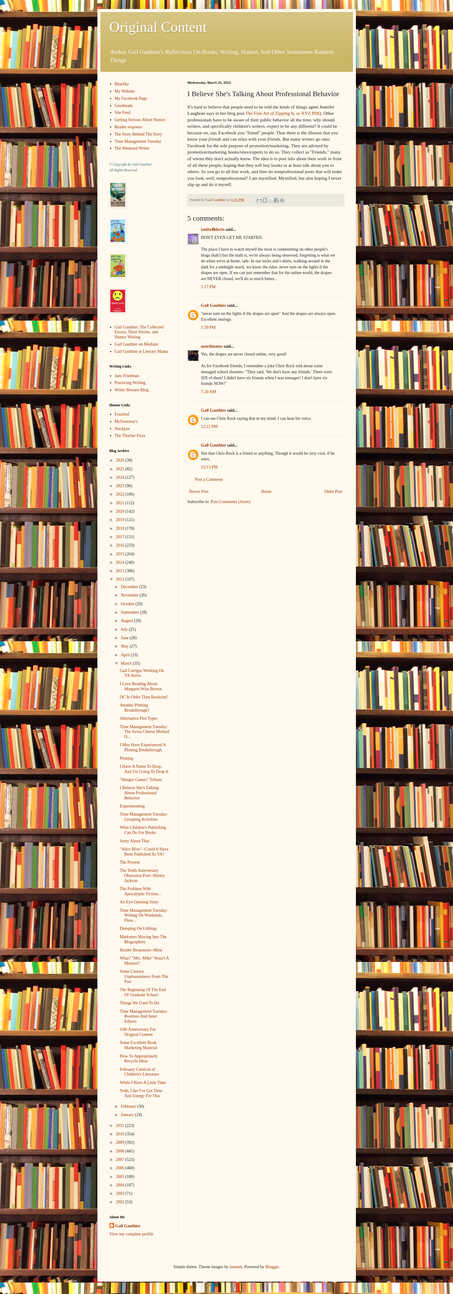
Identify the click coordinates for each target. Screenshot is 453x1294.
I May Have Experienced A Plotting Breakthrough (142, 747)
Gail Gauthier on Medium (136, 344)
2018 (120, 528)
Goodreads (124, 105)
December (130, 586)
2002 (120, 1202)
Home (266, 491)
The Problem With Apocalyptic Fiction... (140, 891)
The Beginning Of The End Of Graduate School (143, 992)
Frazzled (122, 414)
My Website (125, 91)
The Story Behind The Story (138, 134)
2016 (120, 545)
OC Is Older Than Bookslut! (143, 697)
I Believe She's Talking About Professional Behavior (139, 793)
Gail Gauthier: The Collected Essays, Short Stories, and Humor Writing (139, 332)
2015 (120, 554)
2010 (120, 1134)
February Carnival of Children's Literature (139, 1072)
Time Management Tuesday (138, 141)
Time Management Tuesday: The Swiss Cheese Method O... (144, 732)
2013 (120, 571)
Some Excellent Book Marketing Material (138, 1045)
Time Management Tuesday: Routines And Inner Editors (144, 1016)
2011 (120, 1125)
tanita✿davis (213, 229)
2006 (120, 1168)
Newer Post (199, 491)
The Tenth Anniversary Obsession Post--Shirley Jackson (142, 875)
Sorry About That (134, 841)
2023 (120, 486)
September (130, 612)
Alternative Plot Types (139, 718)
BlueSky (122, 84)
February (129, 1106)
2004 (120, 1185)
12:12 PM (209, 426)
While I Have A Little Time (143, 1082)
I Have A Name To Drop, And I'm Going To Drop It (144, 769)
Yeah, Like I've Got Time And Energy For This (141, 1093)
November (130, 595)
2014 (120, 562)
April (126, 655)
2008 (120, 1151)
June (125, 638)
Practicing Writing (130, 382)
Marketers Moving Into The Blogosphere (143, 939)
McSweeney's (126, 421)
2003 (120, 1193)
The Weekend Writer (132, 148)
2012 (120, 579)
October (128, 604)
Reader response (128, 127)
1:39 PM (208, 327)
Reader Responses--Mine (141, 950)
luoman (236, 1267)
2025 (120, 469)
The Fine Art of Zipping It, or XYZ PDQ (283, 113)
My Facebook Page (131, 98)
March (127, 663)
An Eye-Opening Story (139, 902)
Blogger (272, 1267)
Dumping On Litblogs (138, 928)
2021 (120, 503)
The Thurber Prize (130, 435)
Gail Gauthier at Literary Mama (141, 351)
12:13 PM (209, 467)
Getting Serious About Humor (140, 119)
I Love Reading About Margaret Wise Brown (140, 686)
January (128, 1114)
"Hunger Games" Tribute (141, 779)
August (127, 620)
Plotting (126, 758)
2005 (120, 1176)
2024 (120, 477)
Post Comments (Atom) (231, 501)
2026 (120, 460)
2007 (120, 1159)
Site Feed (122, 112)
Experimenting (132, 806)
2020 (120, 511)
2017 (120, 537)
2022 (120, 494)
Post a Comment (209, 479)
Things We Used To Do (139, 1003)
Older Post (333, 491)
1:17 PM (208, 287)
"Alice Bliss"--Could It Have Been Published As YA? (144, 851)
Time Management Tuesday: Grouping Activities (144, 817)
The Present (129, 862)
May (125, 646)
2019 (120, 519)
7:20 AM (208, 391)
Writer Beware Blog (131, 390)
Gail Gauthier (213, 305)
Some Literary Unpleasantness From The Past (144, 976)
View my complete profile (131, 1234)
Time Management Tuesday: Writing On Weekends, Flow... (144, 915)
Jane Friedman (127, 376)
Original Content (158, 27)
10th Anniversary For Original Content (138, 1032)
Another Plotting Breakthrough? (134, 708)
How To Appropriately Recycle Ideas (139, 1059)
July (125, 629)
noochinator (212, 346)
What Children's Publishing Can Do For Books (143, 830)
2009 (120, 1142)
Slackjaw (122, 428)
